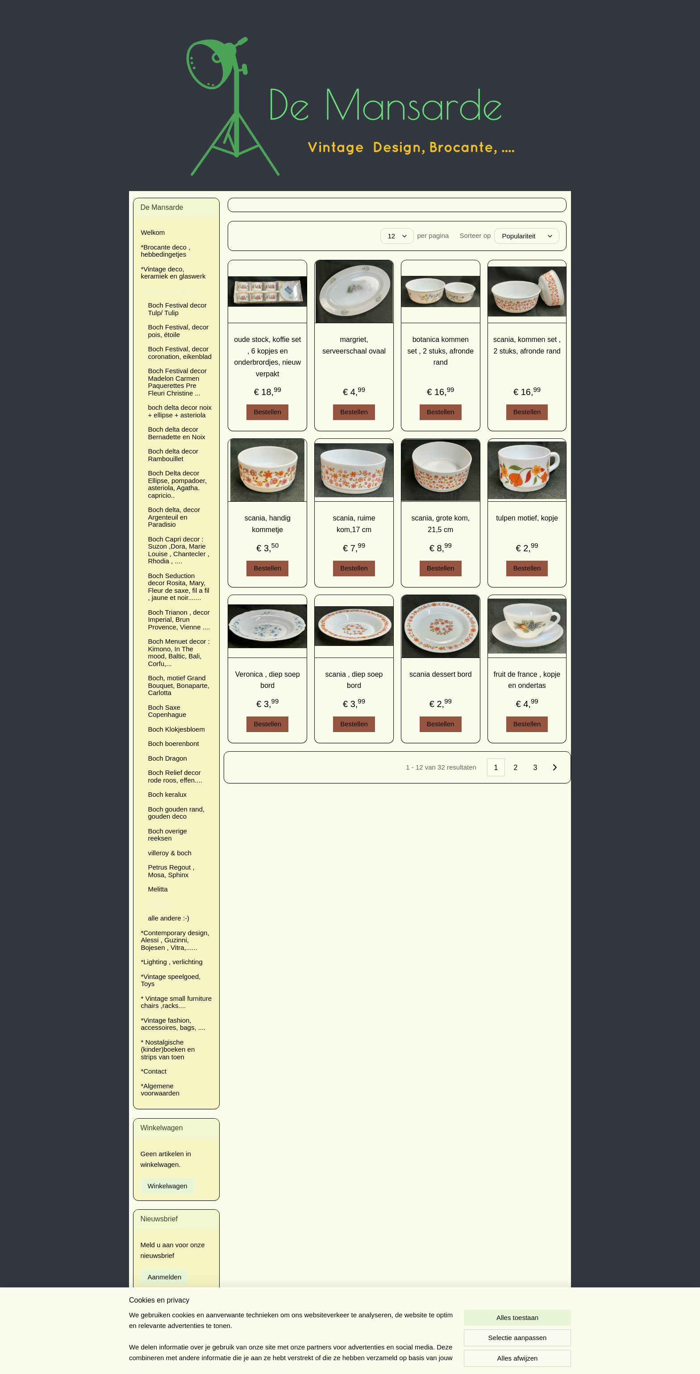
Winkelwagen (167, 1186)
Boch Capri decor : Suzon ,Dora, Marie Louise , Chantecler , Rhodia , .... (178, 550)
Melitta (157, 889)
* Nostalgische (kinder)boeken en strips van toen (168, 1049)
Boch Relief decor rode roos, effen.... (175, 776)
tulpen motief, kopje (527, 518)
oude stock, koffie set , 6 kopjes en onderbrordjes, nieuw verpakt (267, 357)
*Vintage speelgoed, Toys (170, 980)
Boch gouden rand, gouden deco (176, 812)
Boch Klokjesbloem (176, 729)
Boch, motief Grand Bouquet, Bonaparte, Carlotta (178, 685)
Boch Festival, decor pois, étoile (178, 330)
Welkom (153, 232)
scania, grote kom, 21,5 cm (441, 523)
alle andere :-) (168, 918)
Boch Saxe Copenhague (167, 711)
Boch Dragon (167, 758)
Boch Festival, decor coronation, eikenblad (180, 352)
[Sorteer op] (527, 236)
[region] (291, 1336)
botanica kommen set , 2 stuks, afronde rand (441, 351)
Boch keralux (167, 794)
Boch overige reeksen (167, 834)
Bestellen (268, 412)
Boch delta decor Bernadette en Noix (176, 433)
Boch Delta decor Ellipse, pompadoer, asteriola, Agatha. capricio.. (177, 484)
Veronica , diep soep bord (267, 680)
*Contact (154, 1071)
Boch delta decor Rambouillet (173, 454)
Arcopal (159, 904)
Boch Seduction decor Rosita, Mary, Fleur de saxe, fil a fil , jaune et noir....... (178, 587)
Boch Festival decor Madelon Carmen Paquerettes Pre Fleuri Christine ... (177, 382)
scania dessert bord (440, 674)
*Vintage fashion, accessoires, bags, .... (173, 1024)
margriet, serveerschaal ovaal (354, 345)
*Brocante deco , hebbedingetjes (165, 250)
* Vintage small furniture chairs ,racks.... (176, 1002)
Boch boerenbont (173, 743)
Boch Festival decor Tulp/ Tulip (177, 308)
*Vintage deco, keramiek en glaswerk (173, 272)
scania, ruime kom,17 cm (354, 523)
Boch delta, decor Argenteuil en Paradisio (174, 517)
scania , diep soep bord (354, 680)
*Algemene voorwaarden (160, 1089)
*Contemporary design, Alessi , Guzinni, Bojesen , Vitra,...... (175, 940)
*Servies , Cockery (168, 291)
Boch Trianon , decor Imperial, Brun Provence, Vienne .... (179, 619)
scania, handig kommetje (268, 523)
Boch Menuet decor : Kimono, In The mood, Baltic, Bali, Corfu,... (178, 652)
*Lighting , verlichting (171, 962)
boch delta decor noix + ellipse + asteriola (180, 411)
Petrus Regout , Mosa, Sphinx (171, 871)
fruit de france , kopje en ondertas (527, 680)
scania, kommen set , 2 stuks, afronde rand (527, 345)
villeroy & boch (170, 853)
